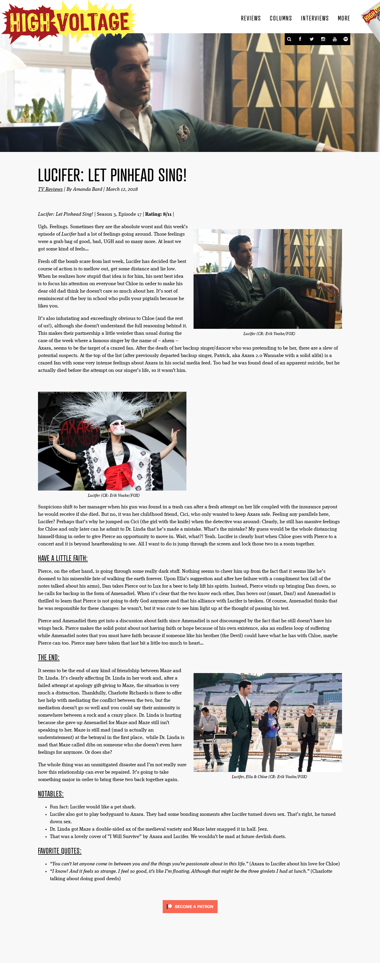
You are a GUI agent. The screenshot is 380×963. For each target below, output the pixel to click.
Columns (281, 18)
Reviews (251, 18)
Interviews (315, 18)
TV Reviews (50, 189)
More (344, 18)
